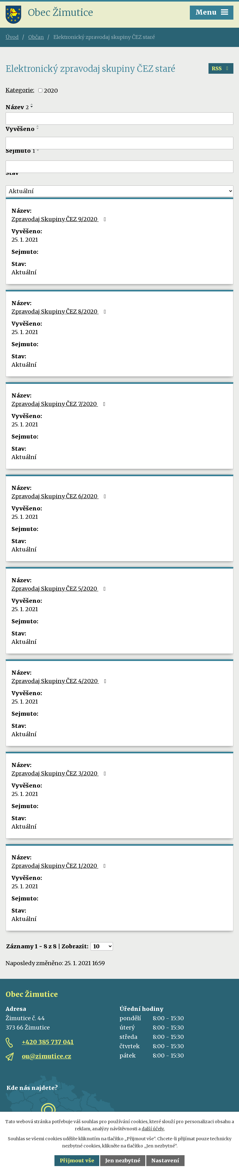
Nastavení (165, 1160)
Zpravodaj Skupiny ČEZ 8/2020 (60, 311)
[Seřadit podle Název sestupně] (32, 106)
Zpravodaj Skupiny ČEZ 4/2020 (60, 681)
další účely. (153, 1129)
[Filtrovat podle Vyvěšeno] (119, 143)
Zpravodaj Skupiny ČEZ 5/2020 (60, 588)
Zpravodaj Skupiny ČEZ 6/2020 (60, 496)
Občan (36, 37)
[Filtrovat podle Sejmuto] (119, 166)
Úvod (12, 37)
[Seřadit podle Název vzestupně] (32, 104)
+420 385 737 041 (48, 1042)
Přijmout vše (77, 1160)
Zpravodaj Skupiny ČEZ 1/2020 (60, 865)
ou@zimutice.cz (46, 1056)
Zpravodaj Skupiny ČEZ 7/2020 (60, 403)
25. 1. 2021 (25, 239)
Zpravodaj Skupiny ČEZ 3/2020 (60, 773)
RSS (221, 68)
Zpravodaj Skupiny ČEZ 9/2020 (60, 219)
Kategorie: (20, 90)
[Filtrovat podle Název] (119, 118)
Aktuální (24, 272)
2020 (51, 90)
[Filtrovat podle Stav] (119, 191)
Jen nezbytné (122, 1160)
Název (17, 107)
